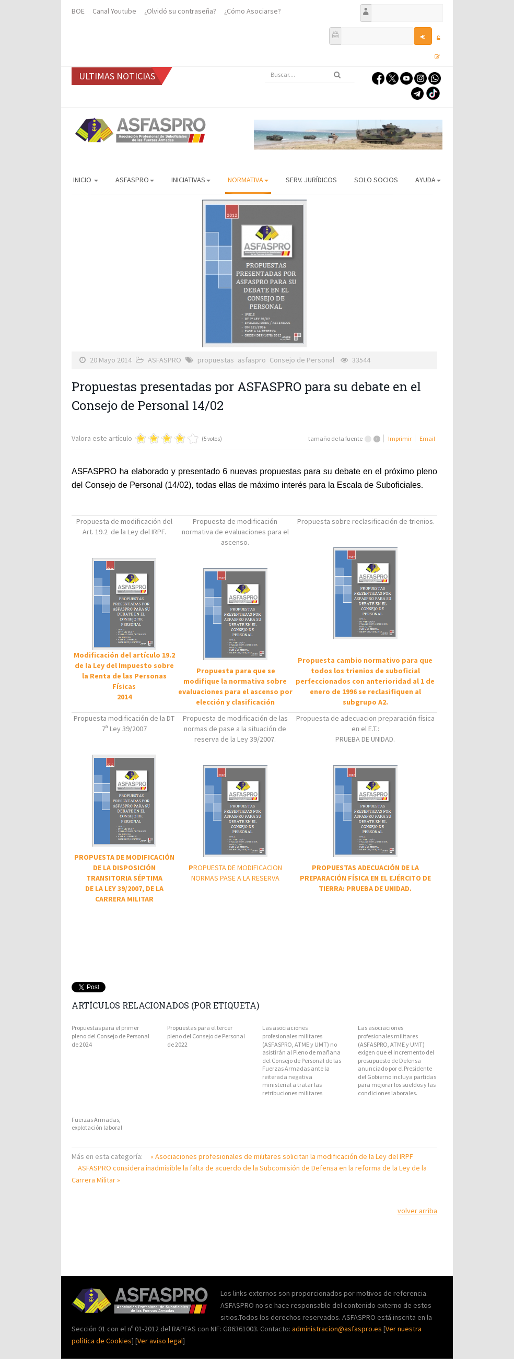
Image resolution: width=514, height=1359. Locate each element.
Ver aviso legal (160, 1340)
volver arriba (417, 1210)
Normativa (248, 179)
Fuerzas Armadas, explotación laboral (97, 1124)
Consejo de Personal (302, 360)
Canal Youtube (114, 11)
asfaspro (252, 360)
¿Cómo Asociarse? (252, 11)
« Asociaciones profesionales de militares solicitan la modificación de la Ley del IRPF (281, 1156)
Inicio (85, 179)
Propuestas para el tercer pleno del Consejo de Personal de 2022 (206, 1036)
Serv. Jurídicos (311, 179)
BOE (78, 11)
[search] (310, 75)
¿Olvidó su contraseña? (180, 11)
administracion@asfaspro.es (337, 1328)
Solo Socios (376, 179)
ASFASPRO (134, 179)
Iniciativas (191, 179)
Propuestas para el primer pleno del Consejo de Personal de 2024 (110, 1036)
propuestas (215, 360)
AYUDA (428, 179)
